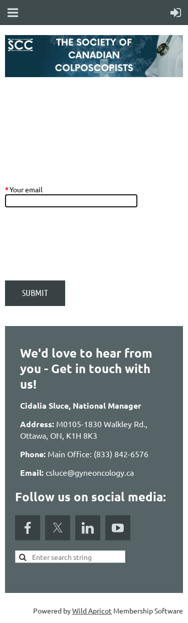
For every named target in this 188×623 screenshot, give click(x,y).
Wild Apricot (92, 610)
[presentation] (81, 248)
